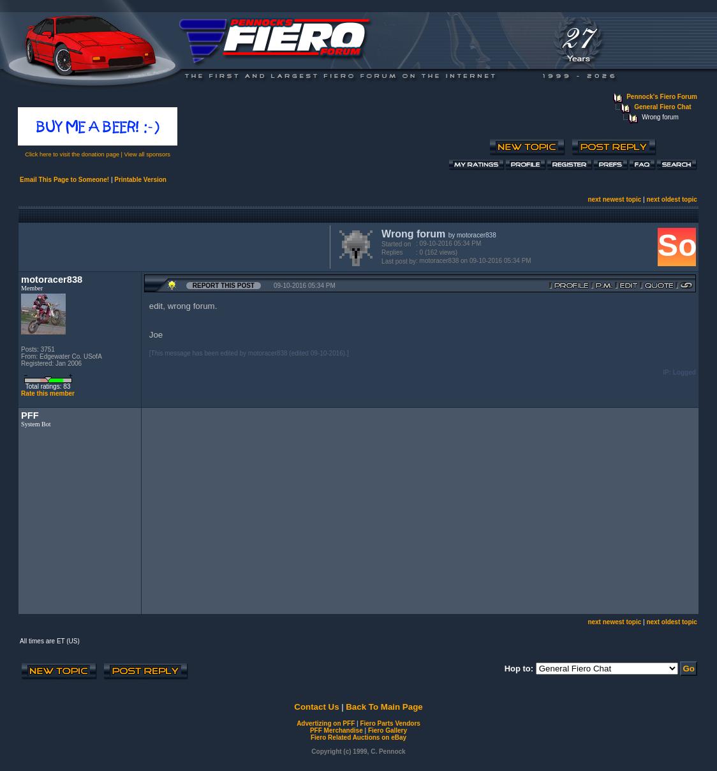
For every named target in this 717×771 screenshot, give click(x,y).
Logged (684, 372)
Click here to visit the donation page (72, 154)
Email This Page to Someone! (64, 179)
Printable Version (140, 179)
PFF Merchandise (336, 730)
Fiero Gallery (387, 730)
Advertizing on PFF (326, 723)
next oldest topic (671, 199)
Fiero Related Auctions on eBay (358, 737)
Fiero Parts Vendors (390, 723)
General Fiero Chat (662, 106)
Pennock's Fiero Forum (661, 96)
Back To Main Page (384, 707)
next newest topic (614, 199)
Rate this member (48, 393)
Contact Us (316, 707)
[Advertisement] (171, 246)
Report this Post (224, 285)
